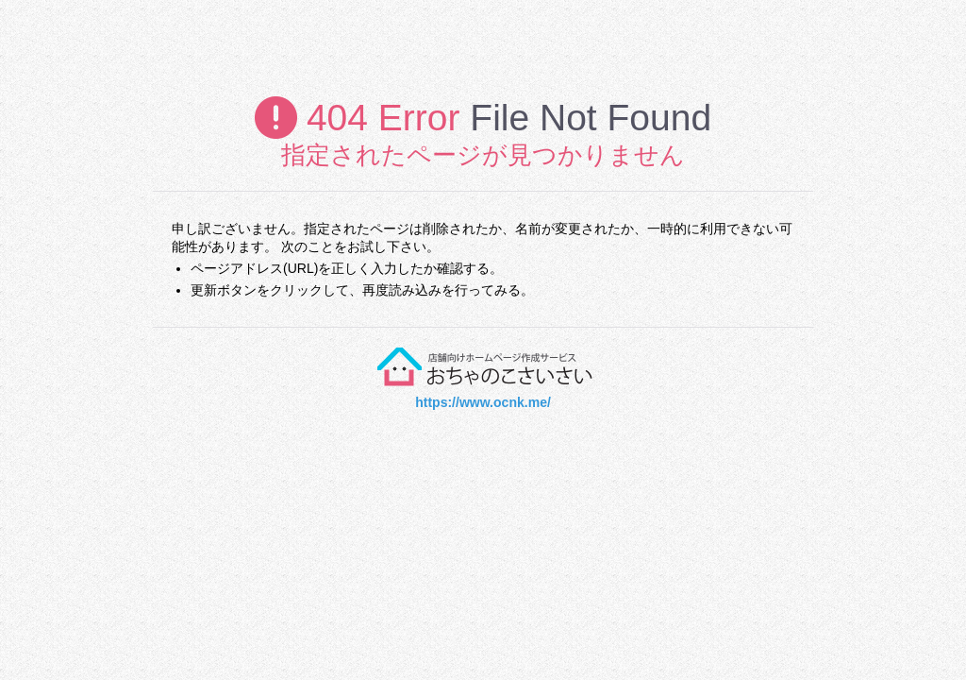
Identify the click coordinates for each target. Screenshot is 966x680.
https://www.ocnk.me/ (483, 402)
